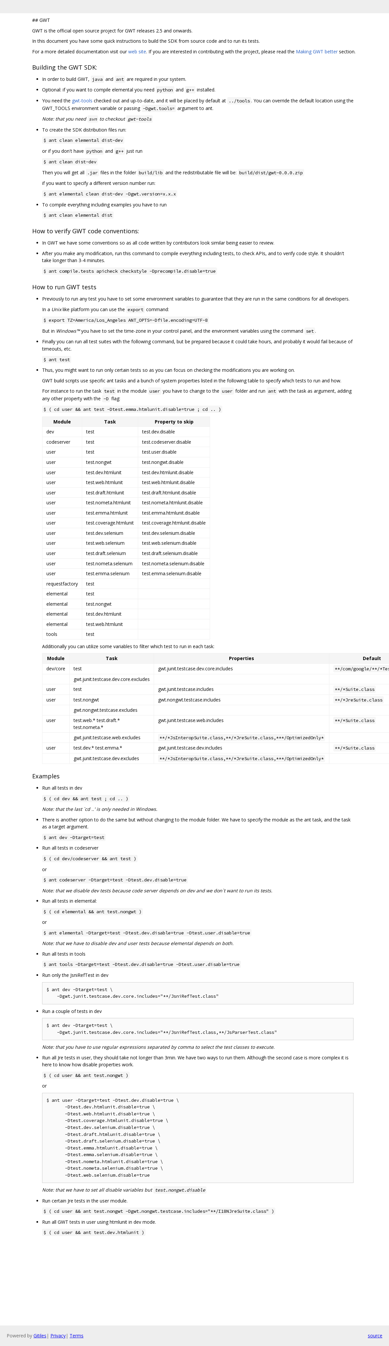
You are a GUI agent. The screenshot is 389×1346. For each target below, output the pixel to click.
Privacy (58, 1335)
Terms (76, 1335)
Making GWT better (317, 51)
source (375, 1335)
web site (137, 51)
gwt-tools (82, 100)
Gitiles (39, 1335)
